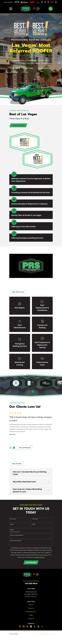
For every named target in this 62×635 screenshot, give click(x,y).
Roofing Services (31, 612)
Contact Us (16, 68)
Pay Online (29, 68)
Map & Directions (31, 597)
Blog (31, 616)
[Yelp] (27, 627)
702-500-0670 (31, 584)
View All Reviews (25, 448)
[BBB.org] (35, 627)
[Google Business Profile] (31, 627)
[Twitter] (42, 627)
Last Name (35, 519)
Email (33, 525)
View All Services (18, 292)
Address (12, 530)
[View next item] (33, 392)
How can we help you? (16, 541)
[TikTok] (38, 627)
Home (31, 606)
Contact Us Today (18, 126)
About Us (31, 609)
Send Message (31, 563)
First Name (13, 519)
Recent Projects (44, 68)
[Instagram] (24, 627)
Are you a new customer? (16, 536)
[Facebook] (20, 627)
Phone (11, 525)
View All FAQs (17, 464)
